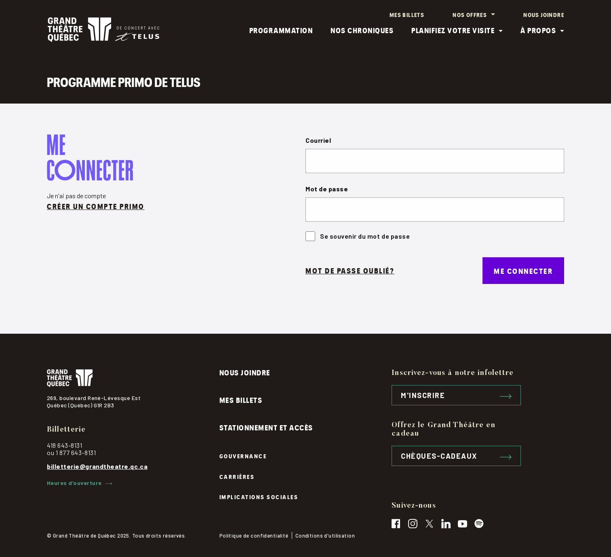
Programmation (281, 30)
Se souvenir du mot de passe (358, 237)
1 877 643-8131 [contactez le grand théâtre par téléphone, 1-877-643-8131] (76, 452)
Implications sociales (259, 496)
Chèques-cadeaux (456, 455)
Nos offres (470, 14)
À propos (538, 30)
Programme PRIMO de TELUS (125, 82)
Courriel (318, 141)
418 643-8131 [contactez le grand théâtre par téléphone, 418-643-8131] (64, 445)
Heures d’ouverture (79, 483)
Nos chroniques (362, 30)
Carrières (237, 476)
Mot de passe (327, 190)
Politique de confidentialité (254, 535)
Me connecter (523, 272)
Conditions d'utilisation (325, 535)
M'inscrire (456, 395)
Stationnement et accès (266, 427)
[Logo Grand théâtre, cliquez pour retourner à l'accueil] (103, 30)
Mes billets (407, 14)
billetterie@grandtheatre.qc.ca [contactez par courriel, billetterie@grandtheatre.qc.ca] (97, 466)
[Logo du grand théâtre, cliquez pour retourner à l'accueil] (133, 378)
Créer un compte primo (96, 207)
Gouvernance (243, 456)
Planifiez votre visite (453, 30)
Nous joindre (543, 14)
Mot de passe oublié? (350, 272)
